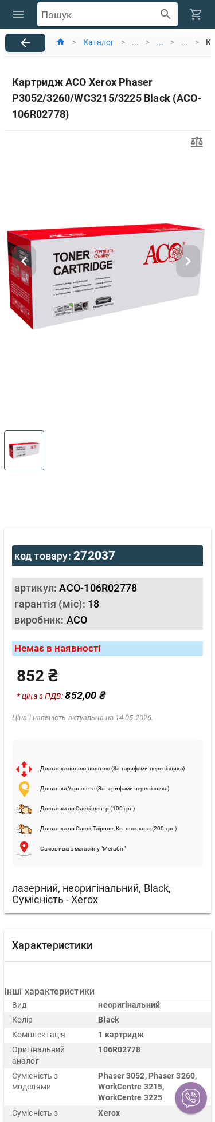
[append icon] (166, 14)
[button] (191, 1098)
